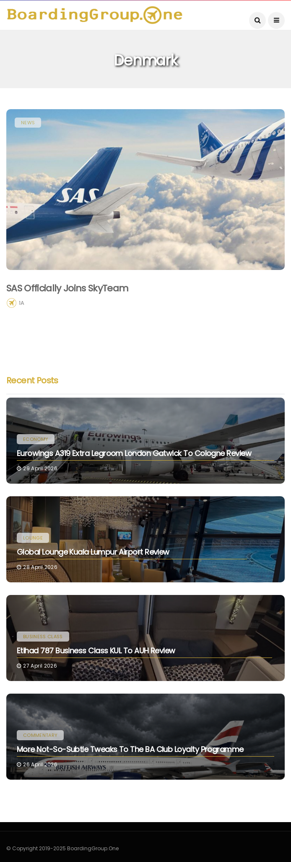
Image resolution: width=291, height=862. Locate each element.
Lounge (33, 537)
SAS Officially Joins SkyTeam (67, 288)
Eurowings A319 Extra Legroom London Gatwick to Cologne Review (134, 453)
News (28, 122)
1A (21, 303)
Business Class (43, 636)
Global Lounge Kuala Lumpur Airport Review (93, 552)
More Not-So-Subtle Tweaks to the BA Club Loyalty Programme (130, 749)
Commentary (40, 735)
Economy (35, 439)
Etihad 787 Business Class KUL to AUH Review (96, 650)
